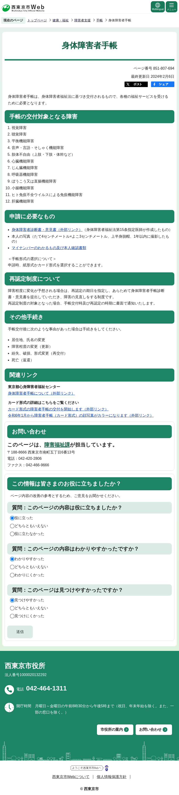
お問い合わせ (150, 729)
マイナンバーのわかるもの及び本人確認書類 (49, 248)
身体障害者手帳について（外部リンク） (41, 393)
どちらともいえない (31, 526)
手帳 (99, 20)
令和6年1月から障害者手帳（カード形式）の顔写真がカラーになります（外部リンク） (81, 415)
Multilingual (158, 6)
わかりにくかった (29, 575)
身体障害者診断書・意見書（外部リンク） (47, 230)
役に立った (23, 518)
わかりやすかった (29, 559)
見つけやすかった (29, 600)
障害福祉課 (57, 445)
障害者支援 (82, 20)
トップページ (37, 20)
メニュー (171, 6)
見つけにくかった (29, 616)
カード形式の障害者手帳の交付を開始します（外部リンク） (58, 409)
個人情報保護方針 (112, 777)
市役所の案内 (111, 729)
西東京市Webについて (71, 777)
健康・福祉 (60, 20)
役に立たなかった (29, 534)
